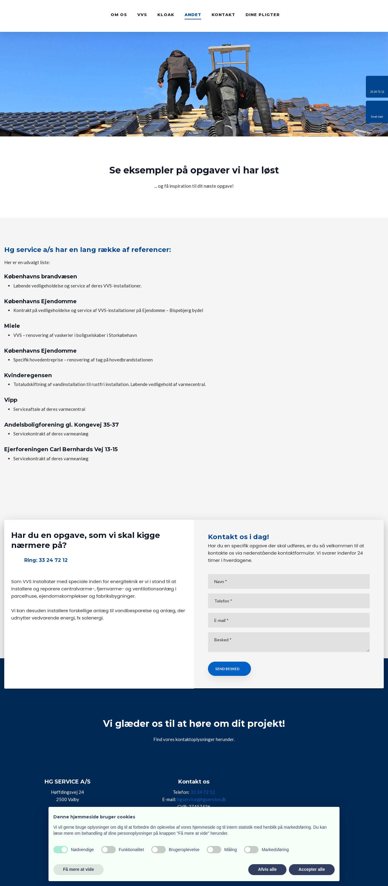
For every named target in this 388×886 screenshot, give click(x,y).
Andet (193, 14)
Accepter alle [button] (312, 869)
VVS (142, 14)
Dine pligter (263, 14)
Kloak (165, 14)
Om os (119, 14)
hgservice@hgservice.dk (201, 799)
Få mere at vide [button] (78, 869)
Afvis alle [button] (267, 869)
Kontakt (223, 14)
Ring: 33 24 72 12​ (46, 560)
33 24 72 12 (202, 792)
